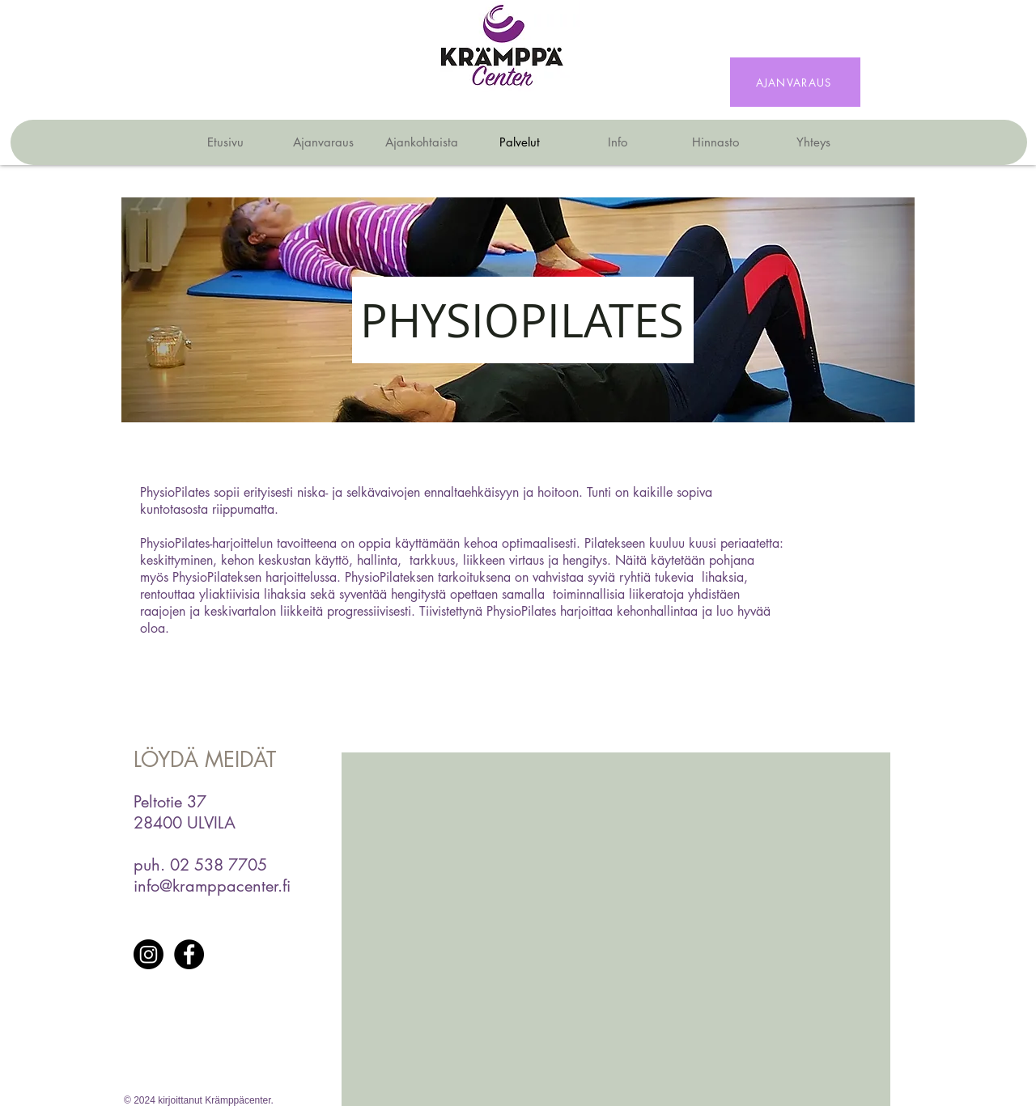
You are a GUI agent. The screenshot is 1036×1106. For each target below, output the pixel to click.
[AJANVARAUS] (795, 82)
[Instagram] (148, 954)
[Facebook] (189, 954)
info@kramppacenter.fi (212, 885)
